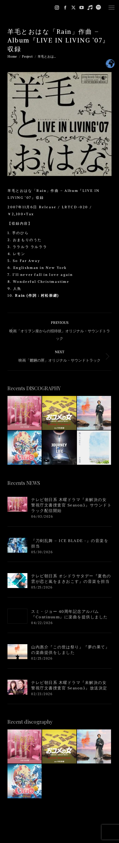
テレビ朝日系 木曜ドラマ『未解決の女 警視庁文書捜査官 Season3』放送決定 (69, 685)
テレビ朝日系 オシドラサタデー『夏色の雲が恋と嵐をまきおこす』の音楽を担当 (71, 578)
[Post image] (17, 504)
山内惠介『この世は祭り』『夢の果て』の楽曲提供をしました (70, 649)
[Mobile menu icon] (112, 7)
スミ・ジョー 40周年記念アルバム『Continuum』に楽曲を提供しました (69, 614)
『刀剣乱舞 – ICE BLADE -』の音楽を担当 (69, 543)
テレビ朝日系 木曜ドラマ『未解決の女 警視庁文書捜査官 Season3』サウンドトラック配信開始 (71, 505)
